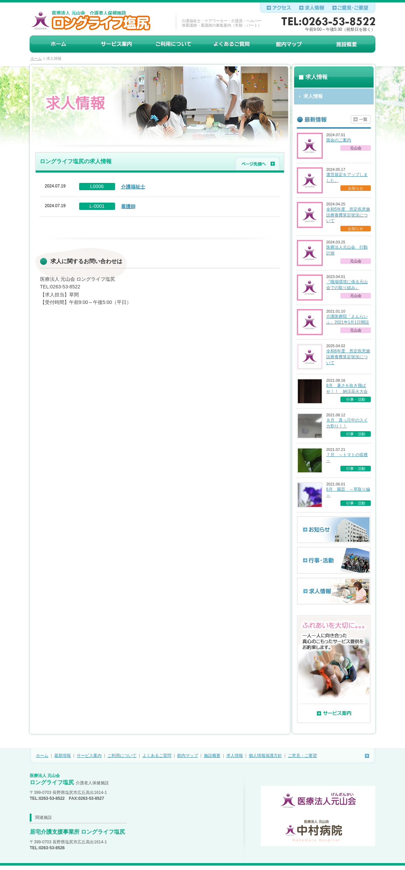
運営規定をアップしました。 (347, 177)
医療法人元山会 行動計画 (347, 250)
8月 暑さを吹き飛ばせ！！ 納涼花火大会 (347, 388)
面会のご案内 (338, 140)
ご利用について (121, 755)
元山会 (355, 148)
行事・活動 (355, 399)
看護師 (128, 206)
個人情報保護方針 (265, 755)
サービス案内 (89, 755)
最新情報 (62, 755)
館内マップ (187, 755)
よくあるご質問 (156, 755)
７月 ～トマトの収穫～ (347, 457)
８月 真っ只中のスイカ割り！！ (347, 423)
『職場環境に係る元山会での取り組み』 (347, 284)
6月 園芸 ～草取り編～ (348, 492)
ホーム (36, 58)
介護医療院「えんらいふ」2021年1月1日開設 (347, 319)
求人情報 (234, 755)
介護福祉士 (133, 186)
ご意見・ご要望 (302, 755)
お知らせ (355, 188)
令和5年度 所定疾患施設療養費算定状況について (348, 215)
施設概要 (212, 755)
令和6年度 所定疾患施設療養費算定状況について (348, 357)
